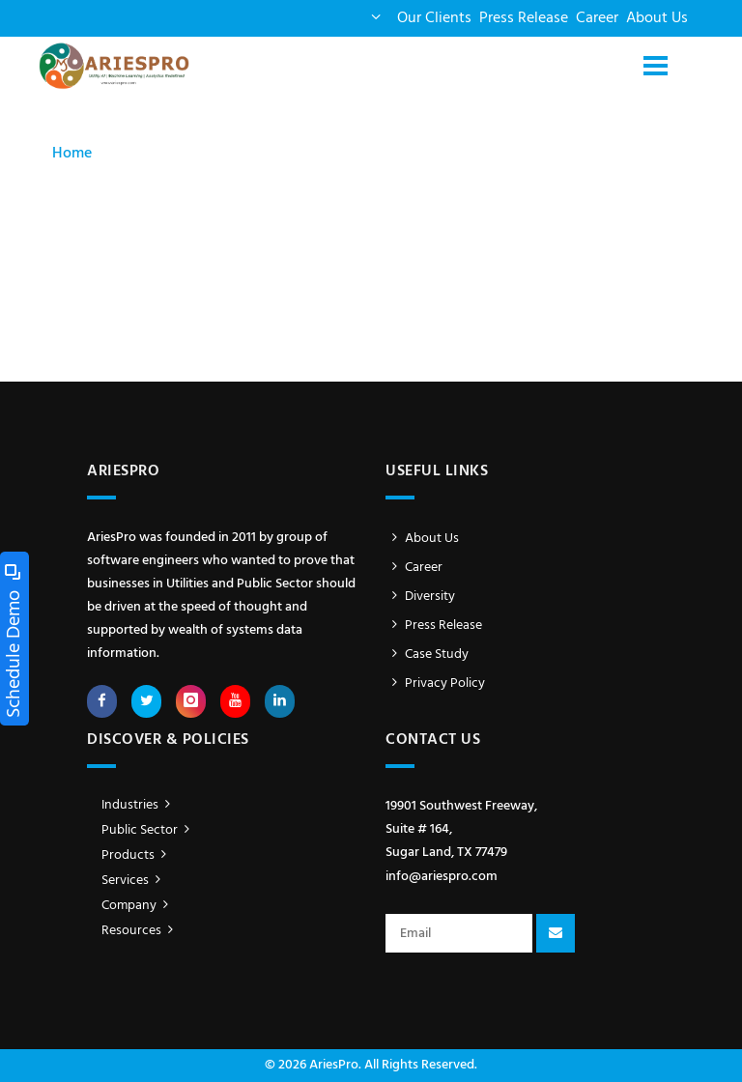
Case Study (427, 654)
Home (72, 153)
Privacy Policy (435, 683)
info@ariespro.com (441, 877)
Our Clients (434, 18)
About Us (657, 18)
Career (597, 18)
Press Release (523, 18)
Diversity (420, 596)
